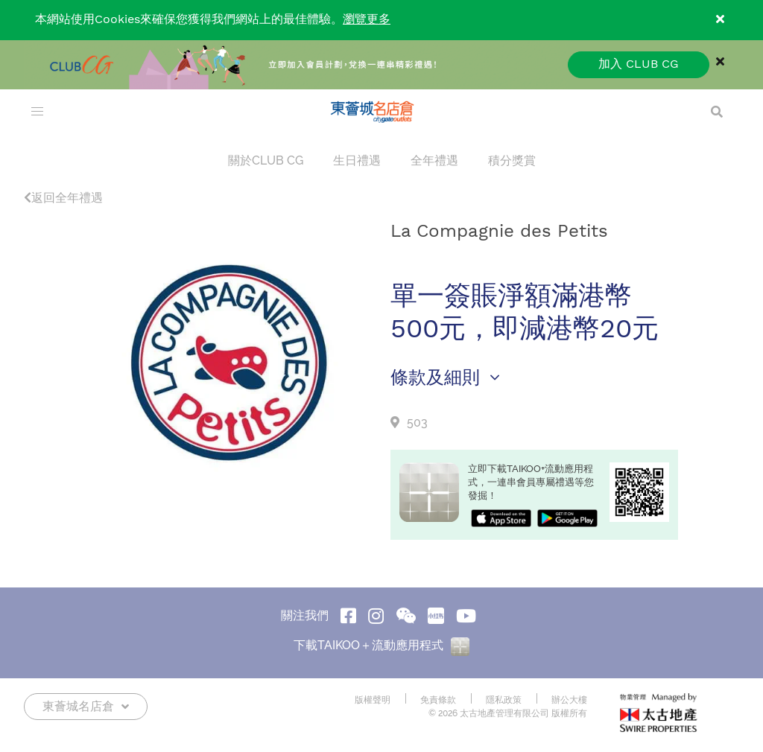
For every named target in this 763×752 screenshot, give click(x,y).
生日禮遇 (357, 160)
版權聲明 (372, 700)
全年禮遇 (434, 160)
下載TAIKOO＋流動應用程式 (381, 645)
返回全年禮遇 (63, 198)
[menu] (37, 111)
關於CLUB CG (265, 160)
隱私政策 (504, 700)
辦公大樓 (569, 700)
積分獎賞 (512, 160)
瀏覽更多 (366, 20)
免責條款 (438, 700)
